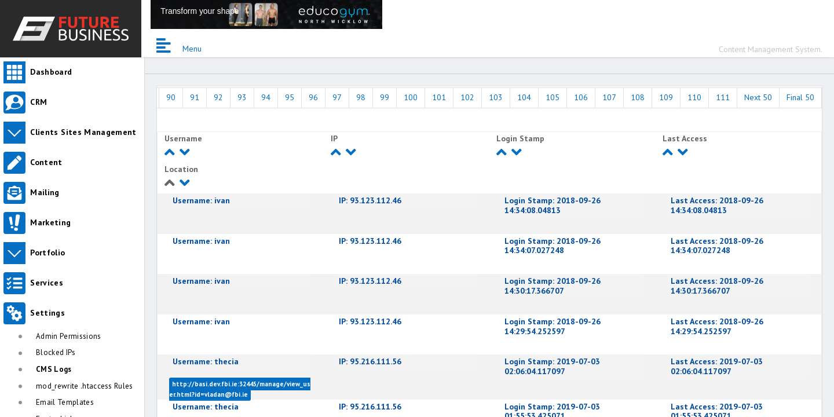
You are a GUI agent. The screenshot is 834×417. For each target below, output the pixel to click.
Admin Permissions (68, 336)
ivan (201, 200)
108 (638, 97)
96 (313, 97)
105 (552, 97)
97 (337, 97)
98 (360, 97)
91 (194, 97)
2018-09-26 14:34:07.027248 (552, 246)
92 (218, 97)
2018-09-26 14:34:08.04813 (552, 205)
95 (289, 97)
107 (609, 97)
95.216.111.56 (370, 361)
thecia (206, 361)
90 (170, 97)
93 (242, 97)
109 (666, 97)
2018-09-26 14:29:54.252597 (552, 326)
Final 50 (800, 97)
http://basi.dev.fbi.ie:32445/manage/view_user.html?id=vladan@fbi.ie (239, 389)
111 (723, 97)
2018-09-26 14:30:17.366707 (552, 286)
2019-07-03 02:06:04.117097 (552, 366)
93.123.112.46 (370, 200)
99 (384, 97)
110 (694, 97)
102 (467, 97)
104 (524, 97)
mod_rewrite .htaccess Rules (84, 386)
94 (265, 97)
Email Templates (65, 402)
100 (411, 97)
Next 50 (758, 97)
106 (581, 97)
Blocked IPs (56, 352)
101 (439, 97)
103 (496, 97)
